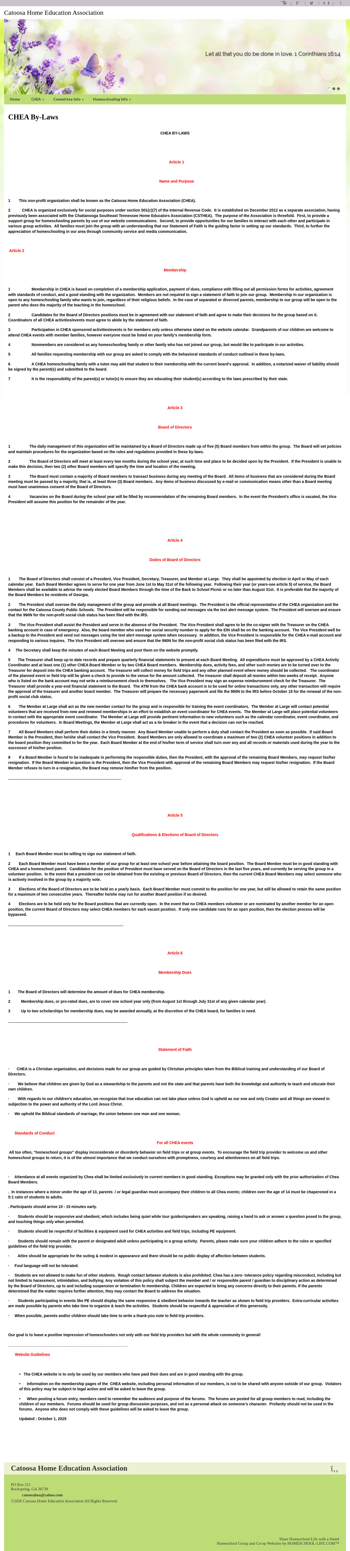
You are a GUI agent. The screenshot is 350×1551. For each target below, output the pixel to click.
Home (15, 99)
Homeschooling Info (112, 99)
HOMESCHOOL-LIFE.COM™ (313, 1543)
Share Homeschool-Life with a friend (309, 1539)
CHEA (38, 99)
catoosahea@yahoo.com (42, 1495)
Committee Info (68, 99)
